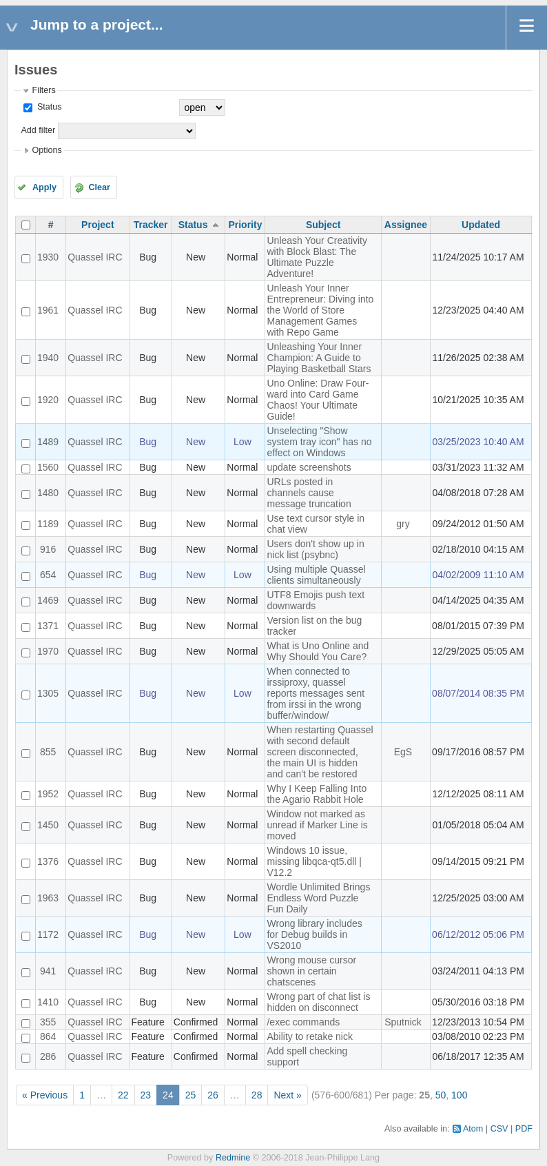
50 (440, 1095)
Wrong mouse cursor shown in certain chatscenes (311, 971)
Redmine (233, 1158)
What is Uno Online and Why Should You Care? (318, 651)
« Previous (45, 1095)
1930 (48, 257)
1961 (48, 310)
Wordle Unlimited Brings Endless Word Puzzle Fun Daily (318, 897)
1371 (48, 625)
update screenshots (309, 467)
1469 (48, 600)
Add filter (38, 130)
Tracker (151, 224)
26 (212, 1095)
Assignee (405, 224)
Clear (99, 187)
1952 (48, 793)
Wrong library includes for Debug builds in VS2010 (314, 934)
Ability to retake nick (310, 1036)
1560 (48, 467)
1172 (48, 934)
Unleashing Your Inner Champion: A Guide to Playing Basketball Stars (319, 357)
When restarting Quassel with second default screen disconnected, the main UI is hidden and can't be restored (320, 751)
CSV (499, 1129)
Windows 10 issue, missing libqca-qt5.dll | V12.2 (314, 861)
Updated (481, 224)
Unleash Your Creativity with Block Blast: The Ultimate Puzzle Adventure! (317, 257)
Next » (287, 1095)
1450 (48, 824)
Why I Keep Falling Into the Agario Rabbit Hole (317, 794)
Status (47, 107)
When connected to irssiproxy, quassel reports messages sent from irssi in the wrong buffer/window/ (315, 693)
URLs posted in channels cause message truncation (309, 492)
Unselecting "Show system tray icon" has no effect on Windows (319, 441)
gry (402, 523)
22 (123, 1095)
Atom (473, 1129)
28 (256, 1095)
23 (146, 1095)
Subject (323, 224)
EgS (403, 751)
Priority (245, 224)
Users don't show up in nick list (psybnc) (315, 549)
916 (48, 549)
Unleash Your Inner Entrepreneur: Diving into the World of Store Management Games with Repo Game (320, 310)
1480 (48, 492)
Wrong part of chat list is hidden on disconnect (318, 1002)
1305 (48, 693)
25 (190, 1095)
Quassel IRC (95, 257)
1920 (48, 399)
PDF (524, 1129)
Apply (44, 187)
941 (48, 970)
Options (46, 150)
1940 (48, 357)
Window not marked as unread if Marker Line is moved (317, 824)
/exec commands (303, 1021)
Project (97, 224)
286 (48, 1056)
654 (48, 574)
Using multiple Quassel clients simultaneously (316, 575)
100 (459, 1095)
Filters (43, 90)
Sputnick (403, 1021)
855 (48, 751)
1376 (48, 861)
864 (48, 1036)
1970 (48, 651)
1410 (48, 1002)
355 (48, 1021)
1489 (48, 441)
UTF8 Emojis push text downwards (315, 600)
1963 (48, 897)
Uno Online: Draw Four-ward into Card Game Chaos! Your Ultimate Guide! (318, 400)
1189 (48, 523)
